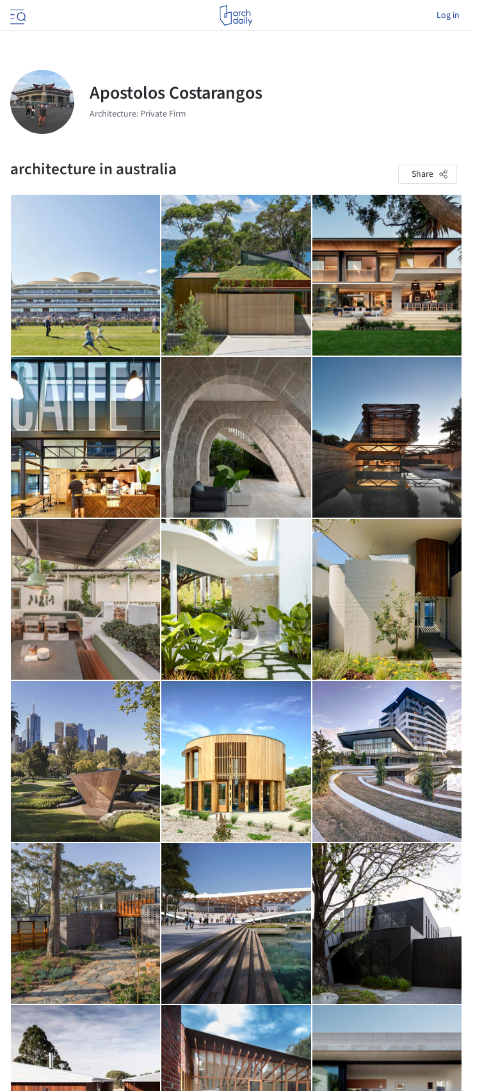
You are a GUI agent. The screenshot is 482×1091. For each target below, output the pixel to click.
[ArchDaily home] (236, 15)
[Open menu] (17, 15)
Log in (448, 15)
